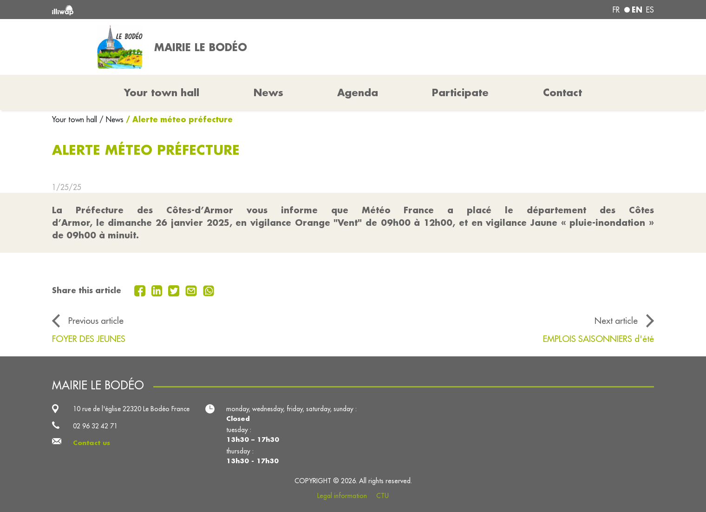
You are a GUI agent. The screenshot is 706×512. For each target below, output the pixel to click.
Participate (460, 92)
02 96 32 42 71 (95, 426)
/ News (111, 119)
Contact (562, 92)
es (650, 9)
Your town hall (75, 119)
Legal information (342, 496)
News (268, 92)
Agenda (357, 92)
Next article (616, 320)
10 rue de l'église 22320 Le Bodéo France (131, 409)
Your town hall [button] (161, 92)
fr (616, 9)
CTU (382, 496)
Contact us (91, 443)
